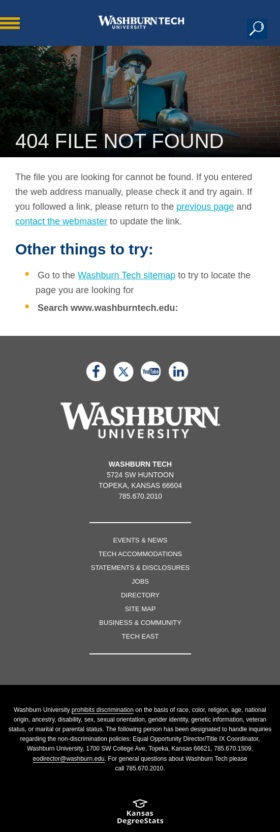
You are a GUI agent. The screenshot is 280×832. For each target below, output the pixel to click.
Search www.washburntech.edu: (108, 308)
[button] (257, 29)
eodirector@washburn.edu (69, 758)
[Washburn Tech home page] (141, 22)
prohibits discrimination (103, 709)
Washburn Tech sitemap (126, 275)
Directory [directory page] (140, 595)
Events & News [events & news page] (140, 540)
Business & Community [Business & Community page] (140, 622)
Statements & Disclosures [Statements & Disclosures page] (140, 567)
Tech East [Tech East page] (140, 636)
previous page (205, 207)
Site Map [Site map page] (140, 609)
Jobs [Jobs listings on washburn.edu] (140, 581)
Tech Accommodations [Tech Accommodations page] (140, 554)
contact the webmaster (61, 221)
